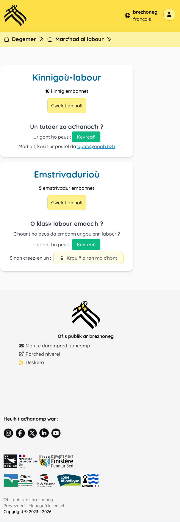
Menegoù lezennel (46, 505)
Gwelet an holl (66, 106)
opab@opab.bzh (96, 146)
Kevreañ (86, 137)
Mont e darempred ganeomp (54, 346)
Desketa (31, 362)
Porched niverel (39, 354)
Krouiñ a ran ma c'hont (88, 258)
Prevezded (14, 505)
